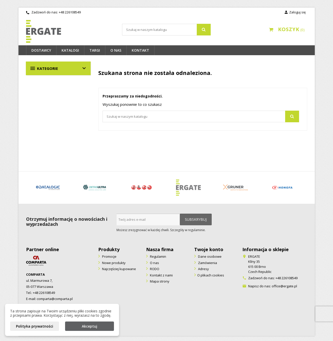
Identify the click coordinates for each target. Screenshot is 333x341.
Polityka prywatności (34, 326)
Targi (94, 50)
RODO (154, 269)
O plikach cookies (210, 275)
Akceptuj (89, 326)
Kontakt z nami (161, 275)
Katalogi (70, 50)
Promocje (108, 256)
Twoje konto (208, 249)
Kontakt (140, 50)
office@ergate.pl (284, 286)
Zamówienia (207, 262)
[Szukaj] (166, 29)
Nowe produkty (113, 262)
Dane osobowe (209, 256)
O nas (115, 50)
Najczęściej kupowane (118, 269)
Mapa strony (159, 281)
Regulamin (157, 256)
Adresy (203, 269)
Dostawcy (41, 50)
